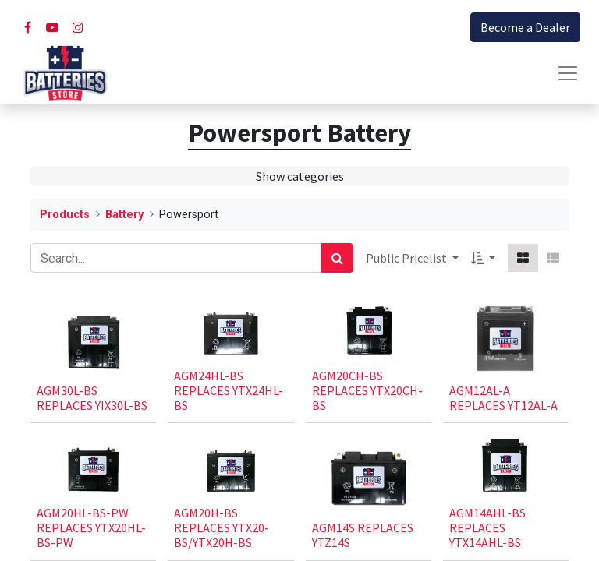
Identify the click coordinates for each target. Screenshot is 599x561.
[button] (483, 258)
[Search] (337, 258)
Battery (124, 214)
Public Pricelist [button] (407, 258)
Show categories (300, 176)
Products (65, 214)
